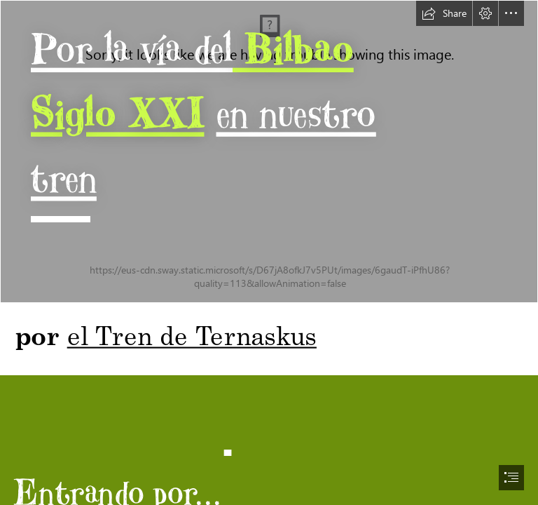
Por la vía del (132, 48)
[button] (444, 13)
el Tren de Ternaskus (192, 334)
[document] (269, 252)
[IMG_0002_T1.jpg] (269, 151)
